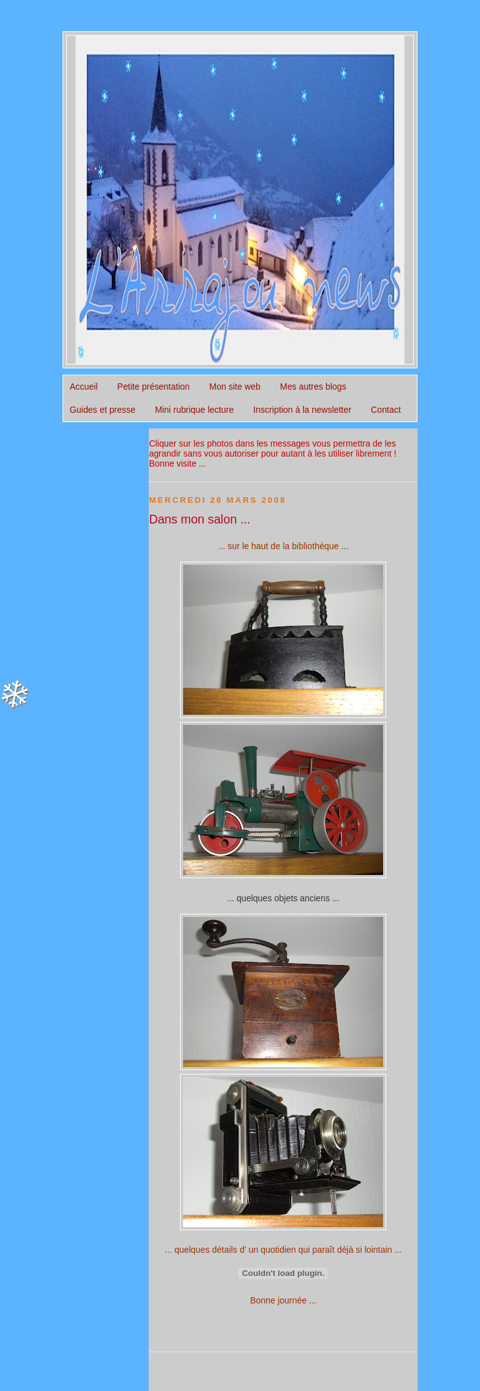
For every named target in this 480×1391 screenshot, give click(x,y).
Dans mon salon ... (199, 519)
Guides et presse (103, 410)
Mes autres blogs (313, 387)
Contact (386, 410)
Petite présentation (154, 387)
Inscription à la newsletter (302, 410)
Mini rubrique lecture (194, 410)
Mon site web (235, 387)
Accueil (84, 387)
